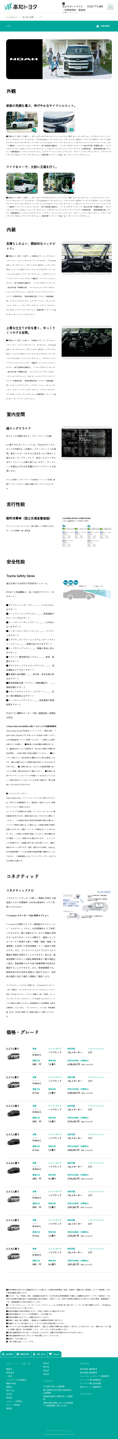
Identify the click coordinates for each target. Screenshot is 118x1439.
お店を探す (103, 26)
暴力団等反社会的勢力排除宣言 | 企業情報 (57, 1391)
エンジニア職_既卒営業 (90, 1383)
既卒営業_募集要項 (88, 1372)
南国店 (9, 1408)
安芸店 (46, 1370)
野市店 (46, 1366)
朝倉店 (9, 1386)
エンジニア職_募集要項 (90, 1379)
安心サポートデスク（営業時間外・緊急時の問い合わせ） (73, 9)
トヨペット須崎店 (14, 1401)
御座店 (9, 1368)
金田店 (46, 1374)
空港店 (46, 1363)
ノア (8, 26)
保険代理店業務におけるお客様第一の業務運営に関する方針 (58, 1404)
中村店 (9, 1394)
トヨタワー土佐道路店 (16, 1379)
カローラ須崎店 (13, 1404)
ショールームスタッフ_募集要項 (94, 1376)
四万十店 (10, 1390)
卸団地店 (10, 1372)
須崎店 (9, 1397)
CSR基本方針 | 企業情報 (54, 1386)
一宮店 (9, 1376)
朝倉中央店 (11, 1383)
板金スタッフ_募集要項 (90, 1386)
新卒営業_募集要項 (88, 1368)
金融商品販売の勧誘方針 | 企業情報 (58, 1398)
